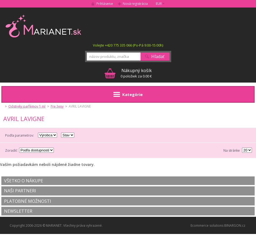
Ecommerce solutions (207, 225)
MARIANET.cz (44, 25)
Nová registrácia (135, 3)
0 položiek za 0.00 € (136, 73)
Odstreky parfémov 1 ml (26, 106)
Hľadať (157, 56)
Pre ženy (57, 106)
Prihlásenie (104, 3)
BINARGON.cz (234, 225)
